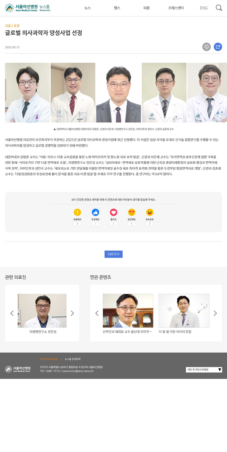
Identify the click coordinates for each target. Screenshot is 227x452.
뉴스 (87, 8)
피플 (146, 8)
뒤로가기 (113, 254)
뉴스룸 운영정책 (72, 359)
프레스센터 (176, 8)
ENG (204, 8)
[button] (70, 315)
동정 (17, 26)
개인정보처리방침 (49, 359)
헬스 (117, 8)
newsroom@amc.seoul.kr (78, 371)
